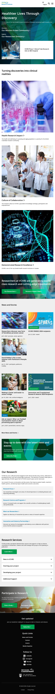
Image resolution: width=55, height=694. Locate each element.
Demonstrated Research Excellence (18, 265)
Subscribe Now (11, 456)
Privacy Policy (31, 690)
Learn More (8, 552)
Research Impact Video (33, 291)
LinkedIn (29, 656)
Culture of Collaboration (13, 200)
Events (28, 643)
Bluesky (29, 661)
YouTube (29, 664)
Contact (23, 690)
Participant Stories (27, 605)
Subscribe (26, 627)
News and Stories (27, 637)
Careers (27, 640)
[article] (27, 50)
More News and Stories (9, 433)
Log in (45, 4)
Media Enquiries (27, 646)
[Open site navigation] (52, 4)
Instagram (29, 659)
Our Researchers (9, 291)
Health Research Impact (13, 135)
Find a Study (8, 605)
